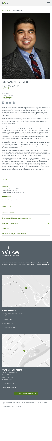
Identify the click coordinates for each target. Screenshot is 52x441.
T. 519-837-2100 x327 (8, 95)
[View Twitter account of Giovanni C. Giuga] (10, 102)
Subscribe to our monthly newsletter (26, 393)
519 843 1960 (9, 377)
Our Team (8, 10)
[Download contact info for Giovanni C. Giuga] (3, 102)
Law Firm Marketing (37, 402)
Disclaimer (11, 406)
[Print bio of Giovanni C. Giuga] (14, 102)
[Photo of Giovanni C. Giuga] (26, 46)
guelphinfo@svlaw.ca (10, 327)
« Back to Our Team (7, 206)
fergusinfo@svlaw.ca (10, 387)
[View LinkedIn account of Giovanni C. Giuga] (7, 102)
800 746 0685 (10, 323)
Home (3, 10)
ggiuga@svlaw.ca (7, 97)
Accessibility (18, 406)
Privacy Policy (5, 406)
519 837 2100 (9, 318)
